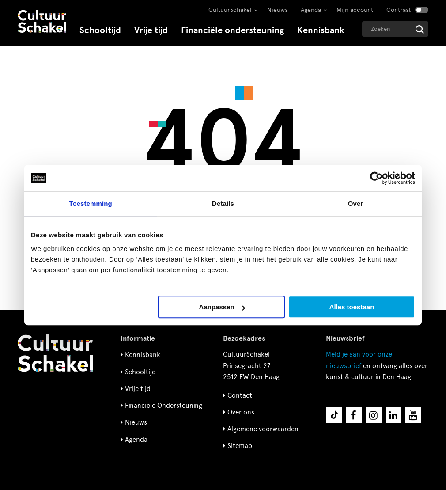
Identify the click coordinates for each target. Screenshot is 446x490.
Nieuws (277, 10)
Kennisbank (320, 30)
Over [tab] (355, 203)
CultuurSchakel (230, 10)
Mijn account (354, 10)
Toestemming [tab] (90, 203)
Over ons (240, 412)
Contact (239, 395)
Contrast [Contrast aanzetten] (398, 10)
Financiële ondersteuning (232, 30)
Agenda (311, 10)
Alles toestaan (351, 307)
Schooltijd (100, 30)
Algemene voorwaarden (263, 429)
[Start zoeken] (420, 29)
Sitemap (239, 446)
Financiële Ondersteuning (163, 406)
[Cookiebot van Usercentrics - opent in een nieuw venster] (376, 178)
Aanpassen (222, 307)
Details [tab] (223, 203)
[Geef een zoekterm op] (395, 29)
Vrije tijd (151, 30)
